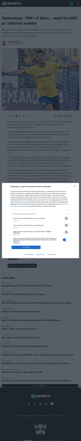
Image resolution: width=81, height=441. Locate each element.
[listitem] (40, 214)
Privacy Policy (51, 254)
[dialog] (40, 220)
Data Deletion (29, 254)
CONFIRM (26, 247)
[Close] (75, 187)
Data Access (40, 254)
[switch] (65, 218)
